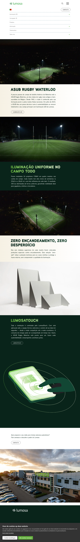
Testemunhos (13, 30)
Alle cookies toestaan (25, 538)
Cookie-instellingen (10, 538)
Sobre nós (12, 34)
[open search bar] (62, 3)
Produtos (12, 22)
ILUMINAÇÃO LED (17, 112)
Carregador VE (13, 18)
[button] (69, 14)
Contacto (66, 9)
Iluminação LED (14, 14)
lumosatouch (17, 343)
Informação (12, 26)
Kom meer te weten (8, 533)
